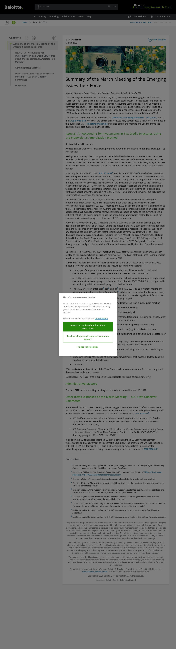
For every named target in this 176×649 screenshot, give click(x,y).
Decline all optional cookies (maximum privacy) (88, 337)
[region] (88, 324)
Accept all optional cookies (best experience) (88, 326)
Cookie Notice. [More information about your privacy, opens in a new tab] (101, 318)
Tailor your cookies (88, 347)
